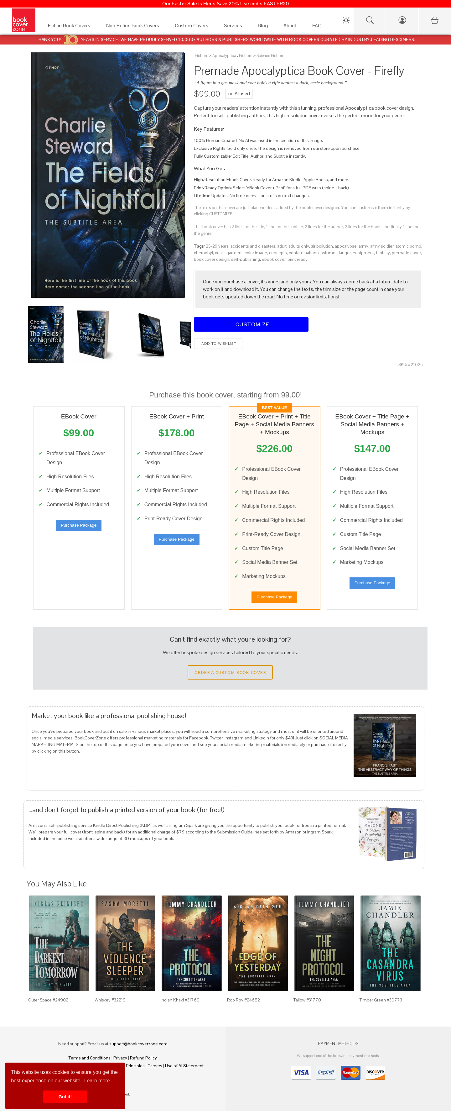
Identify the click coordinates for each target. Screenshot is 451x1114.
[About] (291, 27)
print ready (298, 259)
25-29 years (217, 246)
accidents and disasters (253, 246)
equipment (363, 252)
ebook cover (274, 259)
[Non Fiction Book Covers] (134, 27)
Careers (155, 1068)
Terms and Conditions (90, 1061)
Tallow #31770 (307, 1003)
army (363, 246)
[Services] (234, 27)
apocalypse (346, 246)
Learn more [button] (97, 1080)
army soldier (382, 246)
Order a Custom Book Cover (230, 675)
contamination (302, 252)
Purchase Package (78, 526)
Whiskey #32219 (110, 1003)
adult (282, 246)
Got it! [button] (65, 1096)
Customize (251, 324)
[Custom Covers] (193, 27)
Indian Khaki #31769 (180, 1003)
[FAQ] (318, 27)
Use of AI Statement (184, 1068)
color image (256, 252)
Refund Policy (143, 1061)
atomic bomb (408, 246)
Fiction (201, 55)
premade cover (406, 252)
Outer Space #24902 (48, 1003)
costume (326, 252)
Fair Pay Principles (127, 1068)
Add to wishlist (218, 343)
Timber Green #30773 (381, 1003)
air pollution (322, 246)
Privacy (120, 1061)
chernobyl (203, 252)
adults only (298, 246)
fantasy (383, 252)
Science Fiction (270, 55)
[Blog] (264, 27)
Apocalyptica (224, 55)
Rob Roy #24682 (243, 1003)
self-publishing (245, 259)
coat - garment (229, 252)
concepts (278, 252)
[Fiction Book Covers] (71, 27)
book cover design (211, 259)
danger (344, 252)
